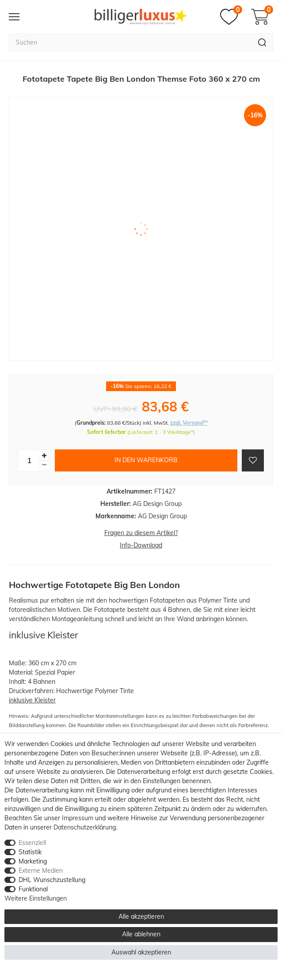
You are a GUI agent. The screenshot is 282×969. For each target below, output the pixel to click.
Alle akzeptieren (141, 916)
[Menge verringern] (44, 465)
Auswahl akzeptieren (141, 952)
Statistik (30, 852)
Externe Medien (41, 871)
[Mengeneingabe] (29, 460)
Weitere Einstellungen (35, 898)
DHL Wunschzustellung (52, 880)
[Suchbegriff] (130, 42)
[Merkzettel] (231, 17)
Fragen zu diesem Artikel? (141, 533)
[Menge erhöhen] (44, 455)
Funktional (33, 889)
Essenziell (32, 843)
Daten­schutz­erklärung (84, 827)
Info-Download (141, 545)
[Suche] (262, 42)
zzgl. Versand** (189, 422)
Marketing (33, 861)
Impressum (77, 818)
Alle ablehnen (141, 934)
